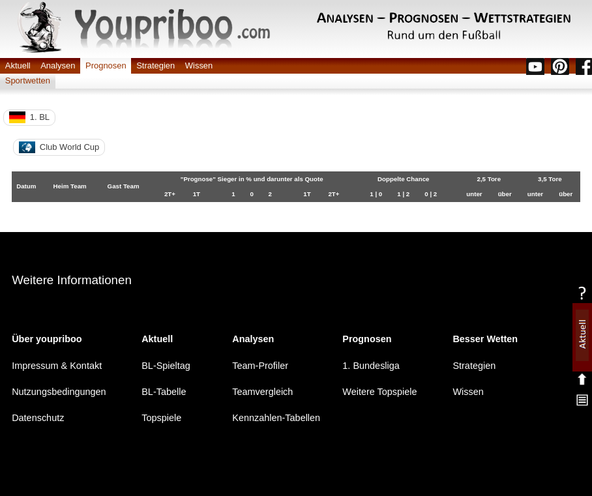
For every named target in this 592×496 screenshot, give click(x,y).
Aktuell (18, 65)
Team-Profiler (260, 365)
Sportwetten (27, 80)
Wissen (199, 65)
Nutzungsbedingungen (59, 392)
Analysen (57, 65)
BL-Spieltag (165, 365)
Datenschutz (38, 418)
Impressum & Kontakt (57, 365)
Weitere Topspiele (379, 392)
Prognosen (105, 65)
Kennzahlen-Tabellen (275, 418)
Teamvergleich (262, 392)
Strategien (155, 65)
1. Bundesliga (370, 365)
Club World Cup (59, 147)
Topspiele (161, 418)
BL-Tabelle (163, 392)
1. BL (29, 117)
